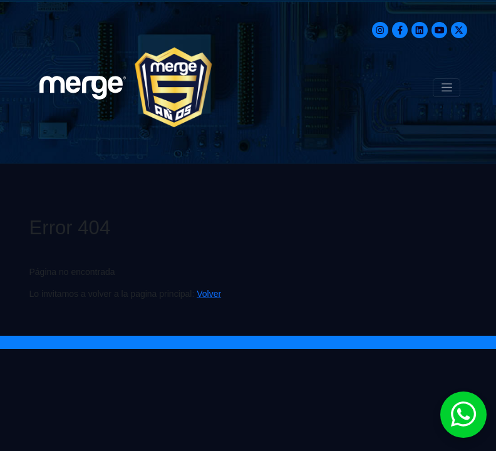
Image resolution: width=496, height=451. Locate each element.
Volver (209, 294)
